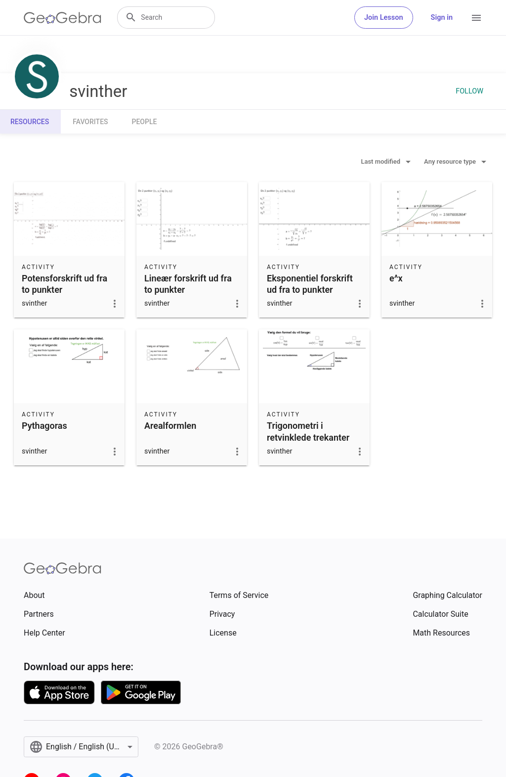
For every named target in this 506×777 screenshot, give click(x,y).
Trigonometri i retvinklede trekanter (308, 431)
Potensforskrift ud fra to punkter (64, 284)
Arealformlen (170, 425)
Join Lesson (383, 17)
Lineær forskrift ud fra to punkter (188, 284)
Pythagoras (44, 425)
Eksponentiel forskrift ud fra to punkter (310, 284)
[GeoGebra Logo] (62, 18)
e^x (396, 278)
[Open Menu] (476, 18)
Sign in (442, 17)
